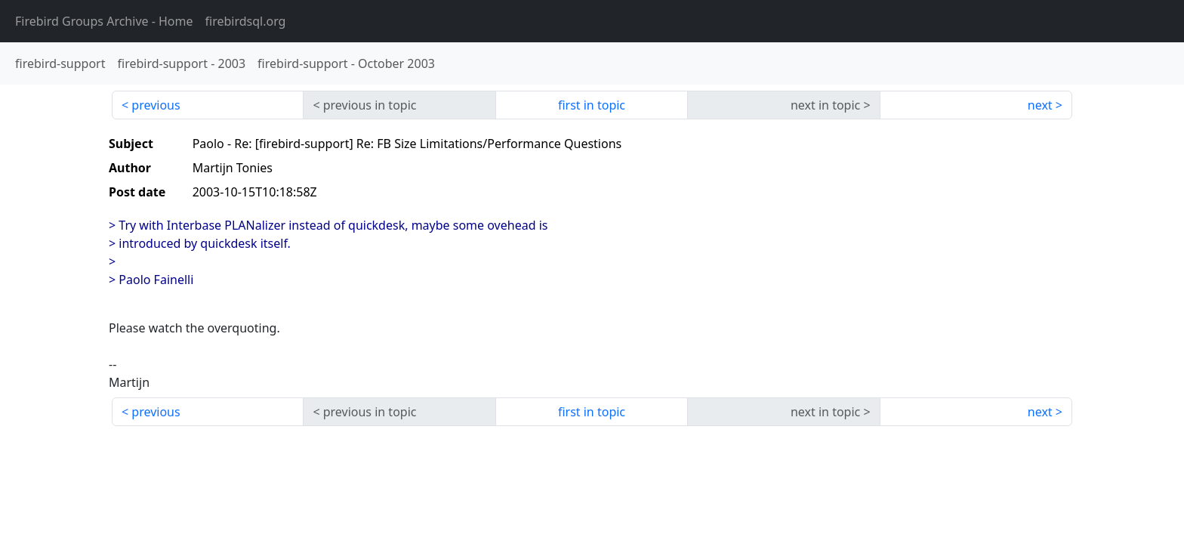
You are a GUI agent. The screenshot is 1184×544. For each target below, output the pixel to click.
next (1040, 105)
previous (155, 105)
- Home (104, 21)
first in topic (591, 105)
